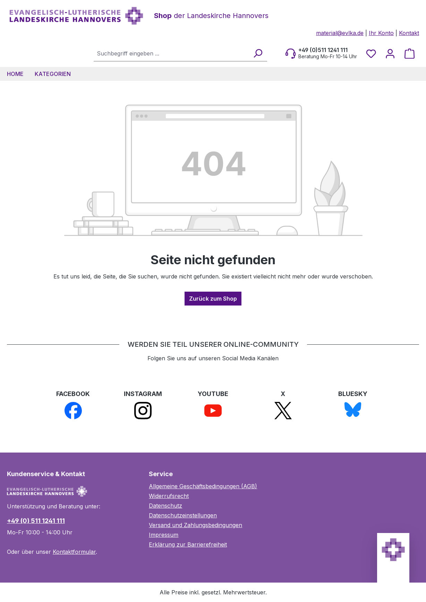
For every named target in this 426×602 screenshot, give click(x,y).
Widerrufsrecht (169, 495)
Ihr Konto (381, 32)
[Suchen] (257, 53)
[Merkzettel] (371, 53)
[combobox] (171, 53)
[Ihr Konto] (390, 53)
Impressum (163, 534)
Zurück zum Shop (213, 298)
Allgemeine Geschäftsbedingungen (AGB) (203, 486)
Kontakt (409, 32)
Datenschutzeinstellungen (183, 515)
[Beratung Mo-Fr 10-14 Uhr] (321, 53)
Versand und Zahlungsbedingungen (195, 525)
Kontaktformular (74, 551)
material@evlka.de (340, 32)
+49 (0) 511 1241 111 (36, 520)
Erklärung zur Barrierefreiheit (188, 544)
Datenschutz (165, 505)
